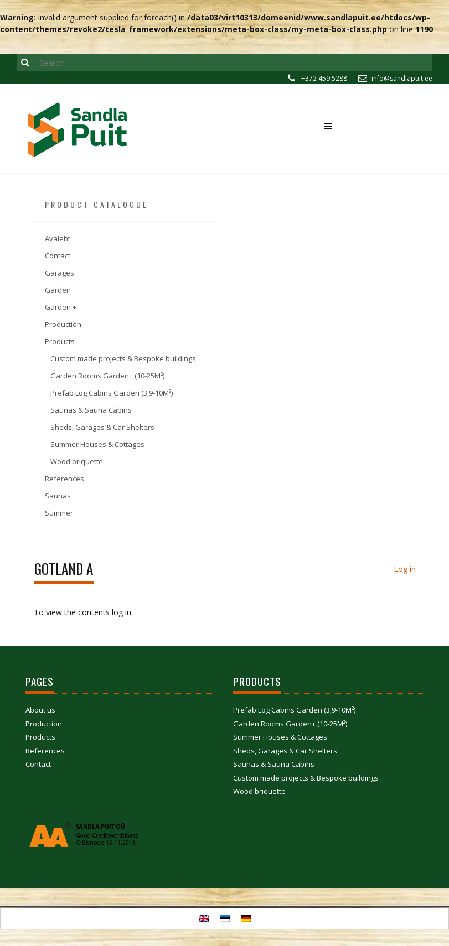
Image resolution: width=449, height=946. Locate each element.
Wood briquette (76, 461)
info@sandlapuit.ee (401, 78)
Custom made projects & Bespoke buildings (123, 358)
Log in (405, 569)
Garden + (60, 307)
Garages (59, 273)
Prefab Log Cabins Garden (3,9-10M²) (111, 393)
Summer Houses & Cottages (97, 444)
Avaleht (57, 238)
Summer (59, 513)
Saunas (58, 496)
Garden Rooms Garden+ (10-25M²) (107, 376)
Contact (57, 256)
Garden (58, 290)
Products (60, 341)
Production (63, 324)
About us (40, 710)
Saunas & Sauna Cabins (91, 410)
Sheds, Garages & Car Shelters (102, 427)
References (64, 479)
